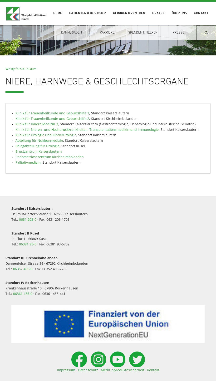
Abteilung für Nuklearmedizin (39, 140)
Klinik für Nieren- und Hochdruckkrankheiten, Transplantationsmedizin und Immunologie (87, 129)
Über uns (179, 13)
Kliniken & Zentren (129, 13)
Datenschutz (88, 370)
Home (57, 13)
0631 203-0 (27, 219)
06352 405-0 (22, 269)
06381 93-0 (27, 244)
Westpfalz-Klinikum (20, 69)
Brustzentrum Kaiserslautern (38, 151)
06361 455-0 (22, 293)
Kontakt (201, 13)
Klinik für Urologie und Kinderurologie (45, 135)
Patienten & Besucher (87, 13)
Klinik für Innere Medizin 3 (36, 124)
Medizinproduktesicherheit (122, 370)
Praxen (158, 13)
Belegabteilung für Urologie (37, 146)
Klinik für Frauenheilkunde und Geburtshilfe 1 (52, 113)
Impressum (66, 370)
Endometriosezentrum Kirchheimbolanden (49, 157)
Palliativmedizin (28, 162)
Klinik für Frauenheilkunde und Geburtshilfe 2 (52, 118)
